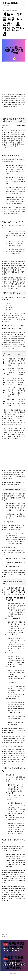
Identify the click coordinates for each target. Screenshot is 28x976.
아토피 (6, 937)
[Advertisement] (14, 79)
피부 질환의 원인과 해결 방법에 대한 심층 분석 (13, 949)
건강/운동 (7, 934)
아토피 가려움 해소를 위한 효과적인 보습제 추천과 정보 (14, 964)
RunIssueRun (10, 2)
